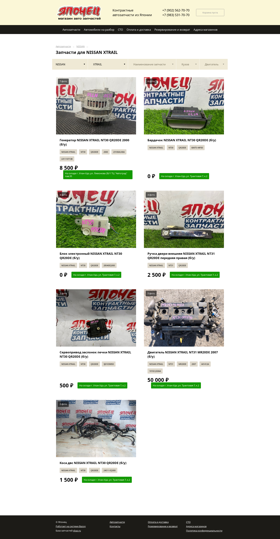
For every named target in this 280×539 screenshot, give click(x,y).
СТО (188, 522)
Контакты (115, 526)
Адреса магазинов (196, 526)
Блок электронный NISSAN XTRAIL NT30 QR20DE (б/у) (91, 256)
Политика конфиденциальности (204, 530)
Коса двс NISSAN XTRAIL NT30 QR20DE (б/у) (93, 463)
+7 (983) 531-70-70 (175, 15)
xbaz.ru (77, 530)
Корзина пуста (210, 12)
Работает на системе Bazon (71, 526)
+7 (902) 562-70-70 (175, 10)
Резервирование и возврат (163, 526)
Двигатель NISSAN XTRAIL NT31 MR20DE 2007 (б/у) (183, 354)
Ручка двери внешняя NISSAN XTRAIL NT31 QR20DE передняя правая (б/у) (181, 256)
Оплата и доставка (158, 522)
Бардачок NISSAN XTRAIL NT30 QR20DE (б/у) (182, 140)
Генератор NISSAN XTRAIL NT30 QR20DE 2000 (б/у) (94, 142)
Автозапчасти (63, 46)
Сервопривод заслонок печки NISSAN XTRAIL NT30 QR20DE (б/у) (95, 354)
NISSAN (80, 46)
